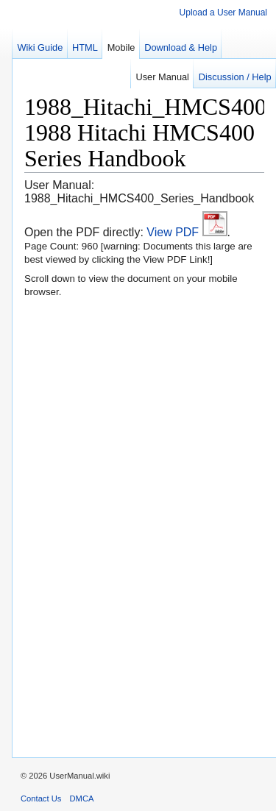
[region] (138, 408)
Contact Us (41, 798)
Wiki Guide (40, 47)
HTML (85, 47)
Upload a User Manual (223, 12)
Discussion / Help (235, 76)
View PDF (186, 232)
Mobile (121, 47)
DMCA (82, 798)
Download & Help (180, 47)
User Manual (162, 76)
